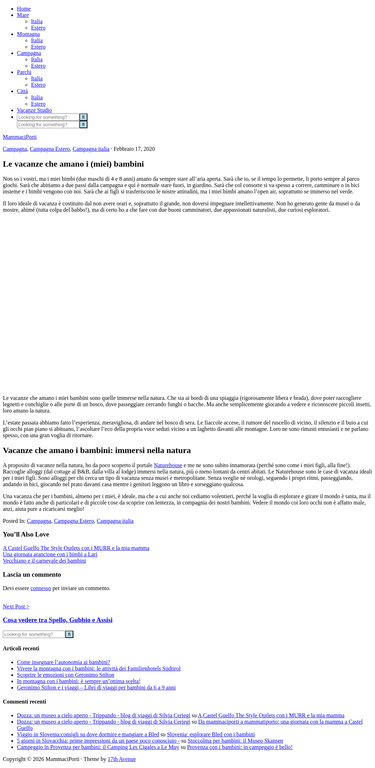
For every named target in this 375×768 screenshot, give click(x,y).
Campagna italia (91, 149)
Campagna (15, 149)
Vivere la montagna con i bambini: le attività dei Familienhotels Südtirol (99, 668)
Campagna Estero (49, 149)
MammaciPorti (20, 137)
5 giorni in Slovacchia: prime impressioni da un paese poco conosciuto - (98, 741)
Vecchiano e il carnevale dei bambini (44, 561)
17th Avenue (122, 759)
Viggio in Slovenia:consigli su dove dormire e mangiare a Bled (88, 734)
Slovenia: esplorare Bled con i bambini (211, 734)
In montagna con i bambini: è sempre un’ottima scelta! (78, 681)
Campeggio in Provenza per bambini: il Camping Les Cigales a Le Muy (98, 747)
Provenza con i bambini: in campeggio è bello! (239, 747)
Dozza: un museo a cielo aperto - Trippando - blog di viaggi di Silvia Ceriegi (103, 715)
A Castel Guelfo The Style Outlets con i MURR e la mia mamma (76, 548)
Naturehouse (168, 465)
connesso (40, 588)
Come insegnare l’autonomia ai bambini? (63, 662)
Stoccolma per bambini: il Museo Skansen (235, 741)
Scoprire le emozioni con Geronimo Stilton (65, 675)
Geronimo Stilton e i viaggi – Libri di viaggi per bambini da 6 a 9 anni (96, 687)
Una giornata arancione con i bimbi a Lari (50, 554)
